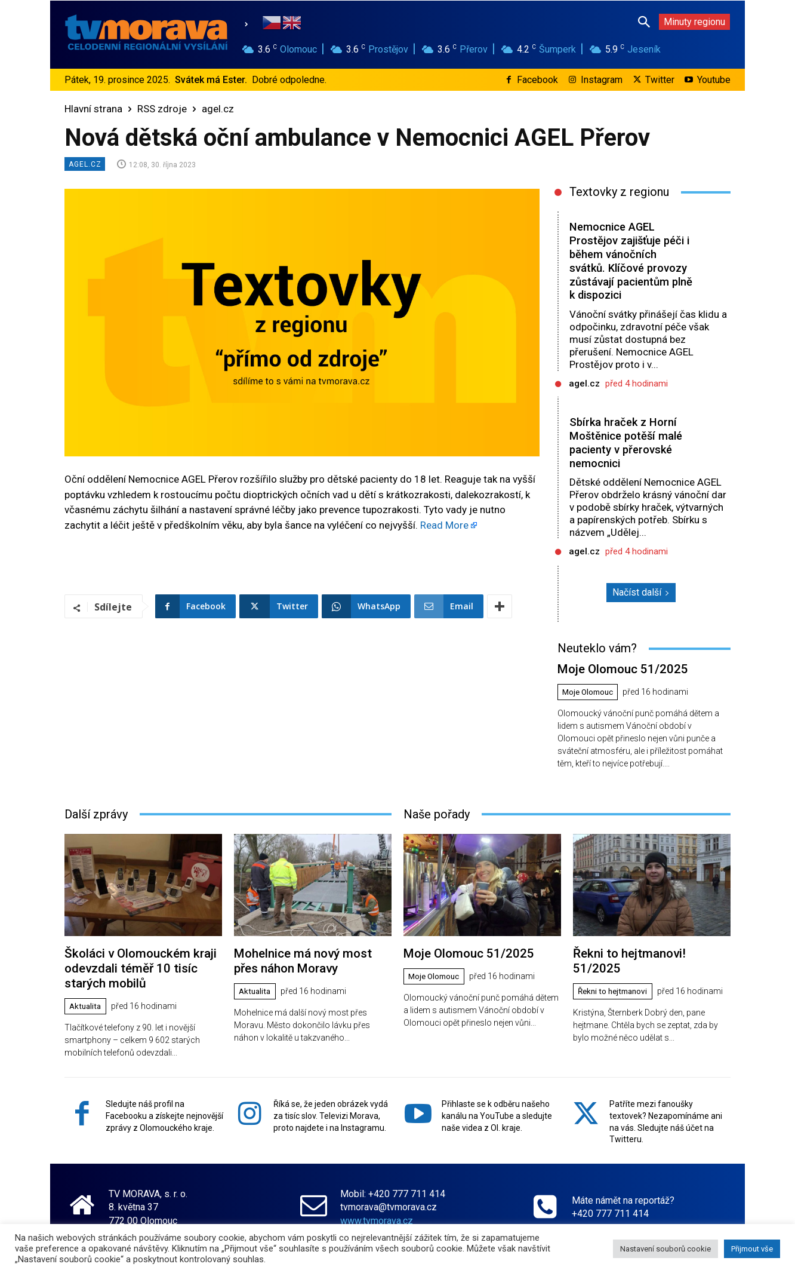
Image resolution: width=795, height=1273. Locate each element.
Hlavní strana (93, 109)
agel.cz (218, 109)
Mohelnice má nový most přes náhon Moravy (310, 958)
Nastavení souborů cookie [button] (665, 1248)
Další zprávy (96, 812)
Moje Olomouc (590, 691)
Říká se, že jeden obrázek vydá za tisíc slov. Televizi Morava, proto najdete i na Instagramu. (330, 1109)
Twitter (659, 79)
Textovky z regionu (619, 192)
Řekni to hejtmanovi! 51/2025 (648, 951)
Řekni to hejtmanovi (615, 974)
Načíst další (641, 592)
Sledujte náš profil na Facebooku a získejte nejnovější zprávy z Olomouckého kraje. (164, 1109)
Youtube (714, 79)
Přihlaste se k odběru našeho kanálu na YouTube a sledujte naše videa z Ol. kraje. (497, 1109)
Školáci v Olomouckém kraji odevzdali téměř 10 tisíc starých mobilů (135, 965)
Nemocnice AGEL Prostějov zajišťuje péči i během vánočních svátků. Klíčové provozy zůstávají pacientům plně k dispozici (630, 261)
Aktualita (87, 1001)
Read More (444, 525)
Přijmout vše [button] (752, 1248)
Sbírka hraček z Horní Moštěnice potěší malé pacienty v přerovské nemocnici (627, 442)
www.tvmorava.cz (376, 1214)
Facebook (537, 79)
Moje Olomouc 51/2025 (617, 668)
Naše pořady (436, 812)
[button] (644, 21)
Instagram (602, 79)
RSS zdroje (162, 109)
